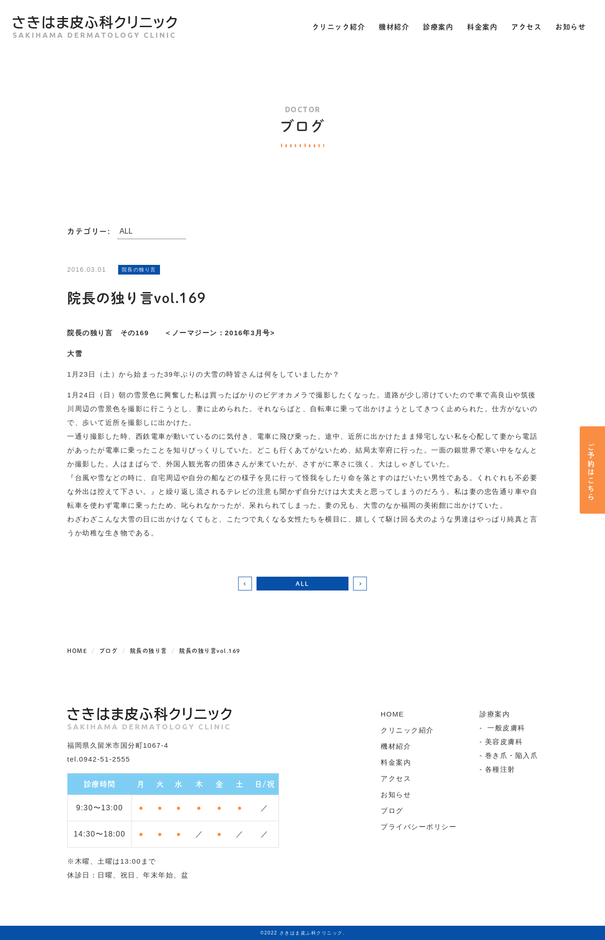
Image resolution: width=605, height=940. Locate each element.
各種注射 (500, 769)
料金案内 (479, 26)
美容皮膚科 (504, 741)
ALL (302, 583)
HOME (392, 714)
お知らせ (568, 26)
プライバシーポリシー (419, 827)
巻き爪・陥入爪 (511, 755)
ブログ (392, 810)
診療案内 (435, 26)
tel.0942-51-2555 (98, 759)
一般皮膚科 (505, 728)
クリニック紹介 (336, 26)
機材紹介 (391, 26)
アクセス (523, 26)
